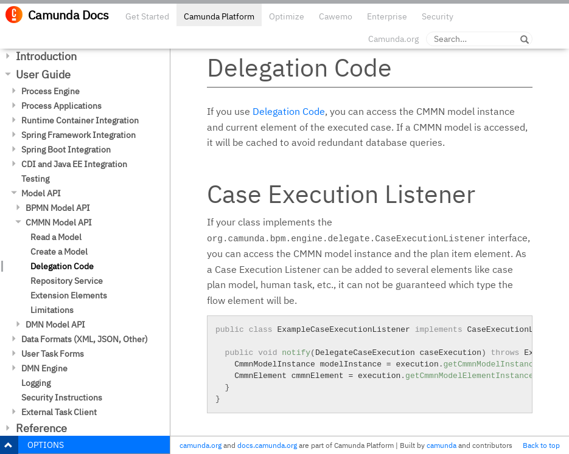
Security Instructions (61, 397)
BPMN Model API (58, 207)
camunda (441, 445)
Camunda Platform (219, 16)
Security (437, 16)
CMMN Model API (59, 222)
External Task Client (59, 412)
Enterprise (387, 16)
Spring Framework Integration (78, 134)
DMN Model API (55, 324)
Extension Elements (68, 295)
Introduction (46, 56)
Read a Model (56, 237)
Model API (41, 193)
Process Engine (50, 91)
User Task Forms (52, 353)
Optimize (286, 16)
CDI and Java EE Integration (74, 164)
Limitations (52, 309)
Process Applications (61, 105)
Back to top (541, 445)
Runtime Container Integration (80, 120)
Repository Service (66, 280)
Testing (35, 178)
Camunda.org (393, 38)
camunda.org (201, 445)
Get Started (147, 16)
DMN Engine (44, 368)
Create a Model (59, 251)
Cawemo (335, 16)
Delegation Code (62, 266)
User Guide (43, 74)
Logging (36, 382)
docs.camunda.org (267, 445)
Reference (41, 428)
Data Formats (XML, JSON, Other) (84, 339)
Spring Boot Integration (66, 149)
